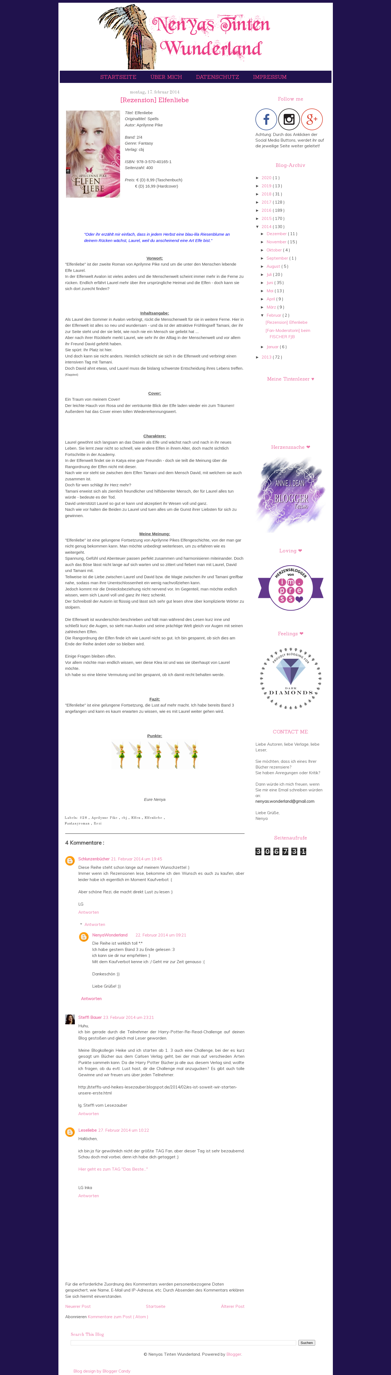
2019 (267, 185)
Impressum (270, 76)
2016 (267, 210)
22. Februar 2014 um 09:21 (161, 935)
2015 (267, 218)
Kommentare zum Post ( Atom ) (118, 1316)
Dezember (277, 233)
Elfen (136, 818)
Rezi (98, 823)
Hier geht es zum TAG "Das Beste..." (113, 1169)
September (278, 258)
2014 (267, 226)
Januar (273, 346)
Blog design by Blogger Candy (101, 1371)
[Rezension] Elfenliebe (286, 322)
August (274, 266)
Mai (270, 290)
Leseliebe (87, 1130)
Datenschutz (218, 76)
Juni (270, 282)
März (272, 307)
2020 (267, 177)
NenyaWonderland (109, 935)
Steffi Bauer (90, 1017)
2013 (267, 357)
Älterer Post (233, 1306)
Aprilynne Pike (105, 818)
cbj (125, 818)
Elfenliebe (154, 818)
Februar (274, 315)
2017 (267, 202)
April (271, 298)
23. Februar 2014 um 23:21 (128, 1017)
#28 (84, 818)
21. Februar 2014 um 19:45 (136, 858)
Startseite (119, 76)
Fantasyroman (78, 823)
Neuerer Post (78, 1306)
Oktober (275, 250)
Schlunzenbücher (94, 858)
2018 (267, 194)
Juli (270, 274)
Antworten (88, 912)
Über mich (167, 76)
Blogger (233, 1354)
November (277, 241)
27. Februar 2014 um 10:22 (123, 1130)
